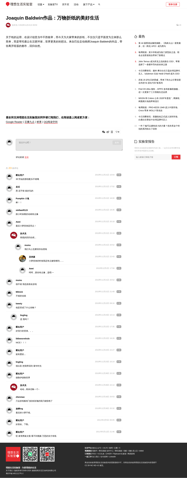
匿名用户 (20, 175)
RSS (94, 454)
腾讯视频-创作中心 (106, 451)
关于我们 (9, 471)
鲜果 (41, 121)
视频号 (94, 451)
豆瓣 (116, 448)
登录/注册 (172, 4)
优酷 (125, 451)
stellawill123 (22, 210)
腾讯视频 (118, 451)
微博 (111, 448)
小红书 (105, 448)
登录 (27, 157)
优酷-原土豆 (133, 451)
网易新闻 (131, 454)
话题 (40, 4)
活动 (76, 4)
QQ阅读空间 (53, 121)
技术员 (15, 25)
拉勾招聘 (104, 457)
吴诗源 (32, 257)
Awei (18, 222)
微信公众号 (96, 448)
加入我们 (95, 457)
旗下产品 (87, 4)
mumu (28, 245)
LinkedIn (112, 457)
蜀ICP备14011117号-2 (14, 474)
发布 (117, 142)
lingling (23, 315)
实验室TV (53, 4)
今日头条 (100, 454)
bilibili (141, 451)
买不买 (65, 4)
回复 (119, 175)
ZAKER (109, 454)
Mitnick (19, 292)
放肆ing (19, 409)
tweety (19, 304)
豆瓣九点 (31, 121)
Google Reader (15, 121)
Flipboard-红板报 (119, 454)
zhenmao (20, 397)
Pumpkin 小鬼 (22, 198)
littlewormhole (23, 339)
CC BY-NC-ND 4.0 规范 (94, 466)
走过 (18, 187)
